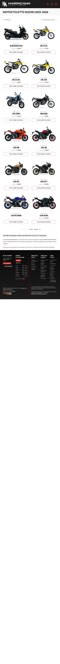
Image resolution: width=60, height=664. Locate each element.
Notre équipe (52, 263)
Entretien (52, 275)
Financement (43, 278)
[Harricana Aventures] (16, 4)
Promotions (52, 271)
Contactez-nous (53, 260)
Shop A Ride (13, 291)
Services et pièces (52, 273)
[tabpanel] (21, 271)
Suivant (37, 229)
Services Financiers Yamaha (52, 268)
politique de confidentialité (36, 292)
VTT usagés (43, 273)
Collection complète (33, 269)
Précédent (23, 229)
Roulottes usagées (42, 263)
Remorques (33, 266)
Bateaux (32, 262)
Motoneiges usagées (43, 276)
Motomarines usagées (43, 268)
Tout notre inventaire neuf (34, 260)
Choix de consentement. (41, 294)
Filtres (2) (7, 20)
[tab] (18, 260)
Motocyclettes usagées (43, 271)
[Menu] (56, 4)
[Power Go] (16, 293)
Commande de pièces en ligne (53, 281)
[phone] (47, 4)
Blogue (51, 261)
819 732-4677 (7, 266)
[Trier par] (49, 19)
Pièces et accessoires (52, 278)
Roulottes (33, 264)
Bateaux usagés (44, 265)
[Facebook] (24, 279)
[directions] (51, 4)
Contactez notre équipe (9, 247)
